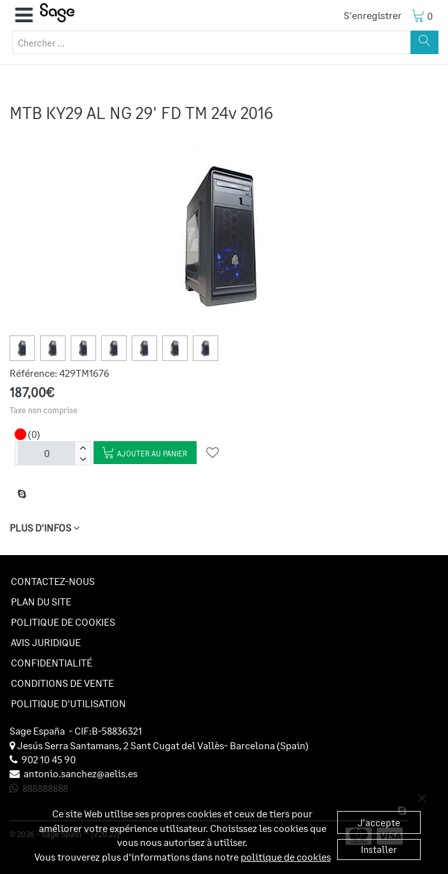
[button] (24, 15)
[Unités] (46, 453)
